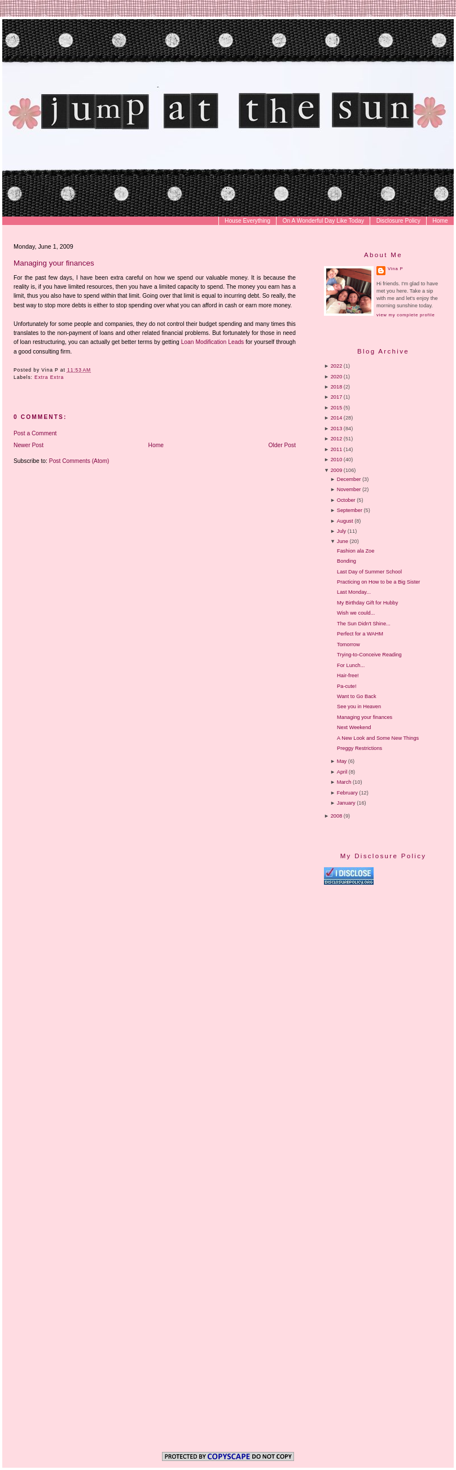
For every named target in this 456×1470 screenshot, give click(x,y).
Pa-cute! (346, 686)
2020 (337, 376)
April (342, 772)
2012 (337, 439)
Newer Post (28, 445)
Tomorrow (348, 644)
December (349, 479)
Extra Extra (49, 377)
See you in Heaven (359, 706)
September (349, 510)
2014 (337, 418)
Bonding (346, 561)
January (346, 803)
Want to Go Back (356, 696)
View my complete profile (405, 314)
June (342, 541)
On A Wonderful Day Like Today (324, 221)
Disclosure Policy (398, 221)
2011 (337, 449)
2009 (337, 470)
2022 (337, 366)
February (347, 793)
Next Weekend (354, 727)
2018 (337, 387)
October (346, 500)
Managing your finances (54, 263)
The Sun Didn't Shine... (364, 623)
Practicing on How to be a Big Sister (378, 582)
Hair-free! (347, 675)
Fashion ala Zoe (355, 551)
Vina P (395, 268)
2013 (337, 428)
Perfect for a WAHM (360, 634)
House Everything (247, 221)
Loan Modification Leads (212, 342)
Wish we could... (356, 613)
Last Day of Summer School (369, 572)
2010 (337, 459)
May (342, 761)
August (345, 521)
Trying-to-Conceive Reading (369, 654)
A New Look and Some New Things (378, 738)
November (349, 489)
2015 (337, 407)
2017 (337, 397)
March (344, 782)
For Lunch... (351, 665)
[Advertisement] (380, 1135)
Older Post (282, 445)
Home (440, 221)
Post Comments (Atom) (79, 461)
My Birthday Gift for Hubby (367, 603)
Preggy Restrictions (359, 748)
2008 (337, 816)
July (341, 531)
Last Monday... (354, 592)
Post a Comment (35, 433)
